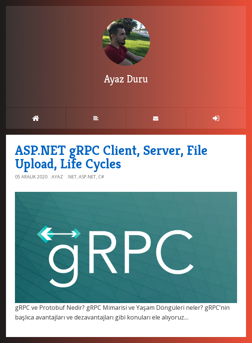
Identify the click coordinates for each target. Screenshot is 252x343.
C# (101, 177)
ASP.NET (87, 177)
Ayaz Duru (126, 51)
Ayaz (57, 177)
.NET (72, 177)
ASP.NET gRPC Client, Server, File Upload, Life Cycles (111, 157)
